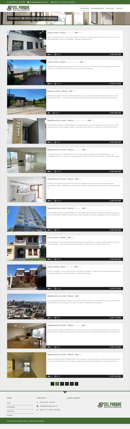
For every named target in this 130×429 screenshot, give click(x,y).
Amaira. (41, 421)
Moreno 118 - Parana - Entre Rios (64, 2)
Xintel (25, 421)
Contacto (119, 8)
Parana (63, 267)
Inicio (8, 403)
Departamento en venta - (57, 120)
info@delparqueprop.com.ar (38, 2)
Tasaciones (110, 8)
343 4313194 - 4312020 (17, 2)
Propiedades (84, 8)
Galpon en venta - (54, 91)
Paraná (63, 33)
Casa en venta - (53, 33)
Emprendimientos (97, 8)
